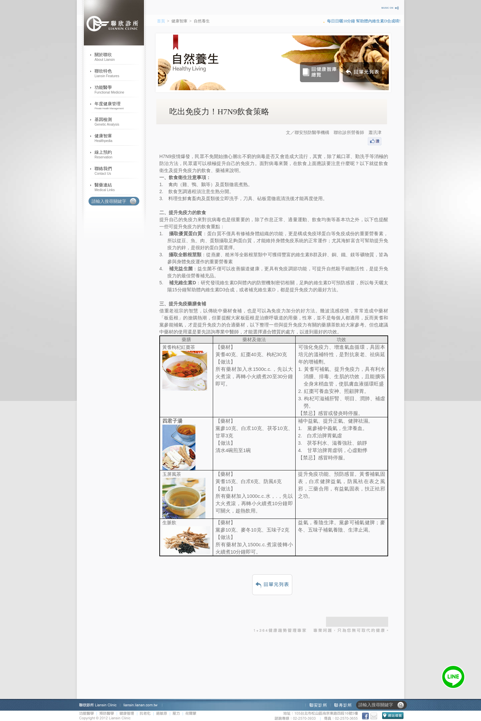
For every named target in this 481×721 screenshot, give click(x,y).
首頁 (161, 21)
